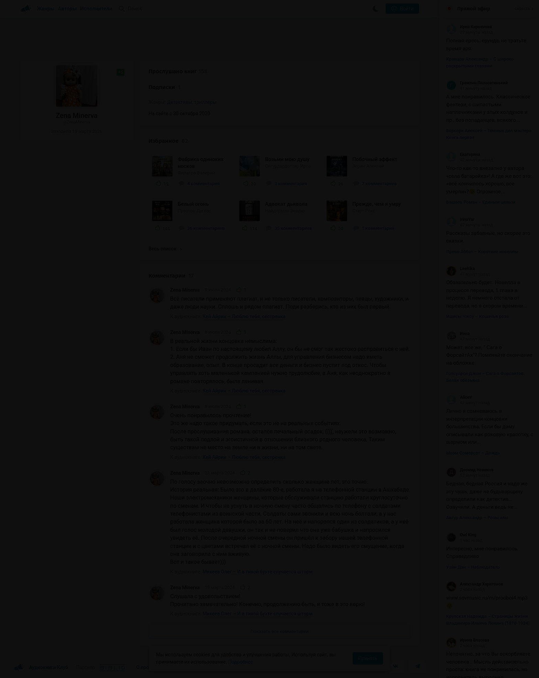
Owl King (461, 535)
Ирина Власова (467, 640)
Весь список (165, 248)
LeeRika (460, 268)
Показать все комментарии (280, 631)
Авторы (67, 9)
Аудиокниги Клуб (40, 668)
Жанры (46, 9)
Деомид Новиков (470, 470)
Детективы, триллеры (192, 102)
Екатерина (463, 154)
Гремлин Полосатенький (477, 83)
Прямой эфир (473, 9)
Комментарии (171, 275)
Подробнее (240, 662)
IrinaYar (460, 219)
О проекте (147, 667)
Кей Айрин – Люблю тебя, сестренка (244, 316)
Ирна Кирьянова (469, 27)
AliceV (459, 397)
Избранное (168, 140)
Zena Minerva (185, 290)
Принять (367, 658)
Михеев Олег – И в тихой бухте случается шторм (258, 571)
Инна (458, 333)
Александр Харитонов (474, 584)
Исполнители (96, 9)
